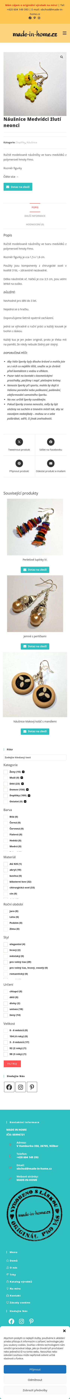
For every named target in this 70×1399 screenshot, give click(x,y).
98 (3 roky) (18, 1054)
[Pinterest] (32, 1087)
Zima (14, 929)
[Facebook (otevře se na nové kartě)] (30, 18)
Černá (15, 822)
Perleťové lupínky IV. (35, 559)
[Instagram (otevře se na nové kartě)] (39, 18)
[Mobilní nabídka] (64, 33)
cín (13, 893)
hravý (15, 950)
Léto (14, 917)
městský (17, 956)
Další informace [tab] (35, 216)
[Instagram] (20, 1087)
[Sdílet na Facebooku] (50, 445)
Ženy (15, 771)
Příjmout (35, 1369)
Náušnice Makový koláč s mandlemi (35, 721)
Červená (17, 828)
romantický (19, 973)
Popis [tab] (35, 207)
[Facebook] (9, 1087)
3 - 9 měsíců (19, 1042)
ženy (15, 1015)
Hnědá (15, 840)
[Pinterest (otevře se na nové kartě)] (34, 18)
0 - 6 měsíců (19, 1030)
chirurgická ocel (22, 887)
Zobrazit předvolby (35, 1390)
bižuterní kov (20, 881)
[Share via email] (51, 466)
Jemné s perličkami (35, 636)
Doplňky (20, 142)
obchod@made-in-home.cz (34, 1168)
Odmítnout (35, 1380)
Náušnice (32, 142)
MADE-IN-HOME (27, 1180)
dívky (15, 1003)
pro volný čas (20, 962)
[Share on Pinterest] (19, 466)
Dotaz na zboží (18, 187)
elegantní (17, 944)
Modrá (15, 846)
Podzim (16, 922)
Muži (14, 777)
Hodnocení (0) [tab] (35, 224)
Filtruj (12, 1063)
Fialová (16, 834)
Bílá (14, 816)
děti (14, 997)
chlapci (16, 991)
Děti (15, 783)
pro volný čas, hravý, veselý (29, 967)
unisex (16, 1009)
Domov (17, 789)
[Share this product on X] (19, 445)
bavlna (16, 875)
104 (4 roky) (19, 1036)
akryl (15, 869)
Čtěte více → (11, 176)
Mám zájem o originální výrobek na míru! (31, 5)
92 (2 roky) (18, 1048)
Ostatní (16, 801)
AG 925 (16, 864)
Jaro (14, 911)
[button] (64, 1331)
